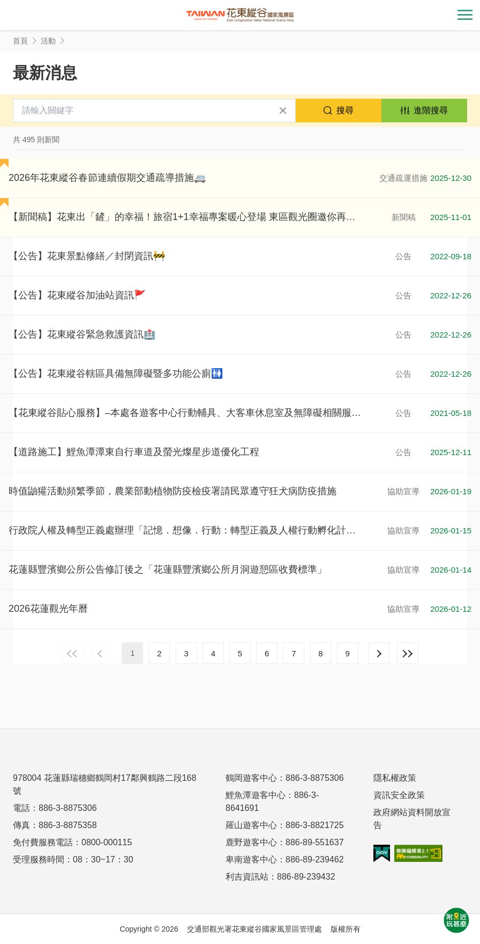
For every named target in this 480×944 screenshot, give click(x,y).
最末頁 (407, 653)
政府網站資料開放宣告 (412, 819)
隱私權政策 (394, 777)
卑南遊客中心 (251, 859)
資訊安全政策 (399, 795)
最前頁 (72, 653)
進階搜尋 (431, 110)
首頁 (20, 40)
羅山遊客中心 (251, 825)
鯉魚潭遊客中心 (256, 795)
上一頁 (101, 653)
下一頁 (378, 653)
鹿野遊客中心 (251, 842)
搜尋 (345, 110)
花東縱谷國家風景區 (240, 15)
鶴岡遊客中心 (251, 777)
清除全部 (283, 110)
